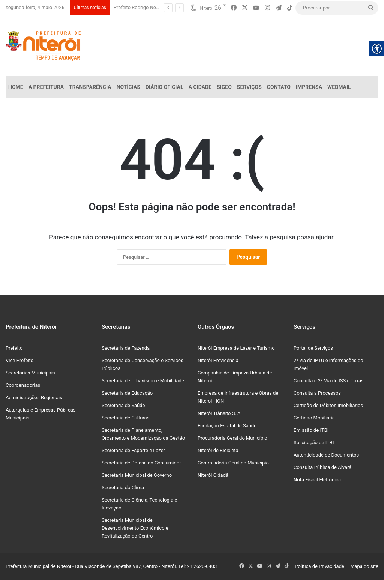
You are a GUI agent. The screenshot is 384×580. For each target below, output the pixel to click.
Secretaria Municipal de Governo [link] (137, 475)
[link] (233, 8)
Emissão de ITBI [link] (311, 430)
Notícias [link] (128, 87)
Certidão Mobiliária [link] (314, 418)
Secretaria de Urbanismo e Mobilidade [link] (143, 380)
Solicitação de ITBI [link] (314, 442)
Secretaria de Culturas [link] (125, 418)
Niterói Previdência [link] (218, 360)
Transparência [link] (90, 87)
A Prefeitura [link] (46, 87)
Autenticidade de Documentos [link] (326, 455)
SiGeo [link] (224, 87)
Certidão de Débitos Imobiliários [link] (328, 405)
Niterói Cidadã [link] (213, 475)
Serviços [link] (249, 87)
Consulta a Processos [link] (317, 393)
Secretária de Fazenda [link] (126, 348)
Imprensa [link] (309, 87)
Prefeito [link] (14, 348)
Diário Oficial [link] (164, 87)
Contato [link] (279, 87)
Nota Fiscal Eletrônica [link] (317, 479)
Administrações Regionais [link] (34, 397)
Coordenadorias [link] (23, 385)
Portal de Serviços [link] (313, 348)
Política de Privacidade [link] (321, 566)
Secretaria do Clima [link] (123, 487)
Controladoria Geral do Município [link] (233, 463)
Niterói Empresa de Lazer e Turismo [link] (236, 348)
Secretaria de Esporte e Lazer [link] (133, 450)
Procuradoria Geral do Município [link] (232, 438)
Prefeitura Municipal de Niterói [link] (38, 566)
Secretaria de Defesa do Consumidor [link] (141, 463)
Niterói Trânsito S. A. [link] (220, 413)
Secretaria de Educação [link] (127, 393)
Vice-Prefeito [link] (19, 360)
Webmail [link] (339, 87)
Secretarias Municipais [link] (30, 373)
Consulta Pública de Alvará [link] (322, 467)
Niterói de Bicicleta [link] (218, 450)
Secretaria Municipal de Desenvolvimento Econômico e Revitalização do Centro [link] (135, 528)
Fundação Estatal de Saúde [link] (227, 425)
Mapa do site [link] (363, 566)
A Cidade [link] (200, 87)
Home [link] (15, 87)
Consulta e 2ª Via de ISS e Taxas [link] (329, 380)
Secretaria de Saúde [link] (123, 405)
